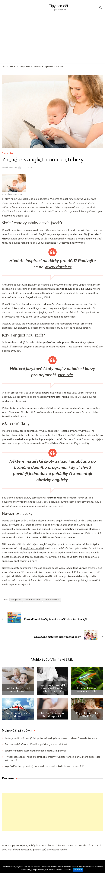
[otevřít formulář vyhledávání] (100, 7)
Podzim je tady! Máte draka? (18, 715)
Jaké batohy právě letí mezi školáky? (18, 689)
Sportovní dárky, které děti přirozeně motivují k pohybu (36, 750)
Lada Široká (7, 167)
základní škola (52, 599)
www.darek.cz (58, 267)
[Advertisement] (52, 36)
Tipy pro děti (59, 6)
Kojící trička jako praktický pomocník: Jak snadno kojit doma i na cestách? (44, 766)
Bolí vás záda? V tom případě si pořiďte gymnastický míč (36, 744)
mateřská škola (33, 599)
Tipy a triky (7, 153)
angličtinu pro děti (33, 548)
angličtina (16, 599)
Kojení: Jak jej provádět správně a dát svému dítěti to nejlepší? (52, 688)
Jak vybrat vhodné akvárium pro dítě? (87, 689)
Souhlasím (78, 870)
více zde (65, 375)
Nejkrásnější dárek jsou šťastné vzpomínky (52, 715)
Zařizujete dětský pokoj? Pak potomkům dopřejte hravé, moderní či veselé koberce (51, 738)
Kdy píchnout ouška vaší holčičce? (87, 715)
